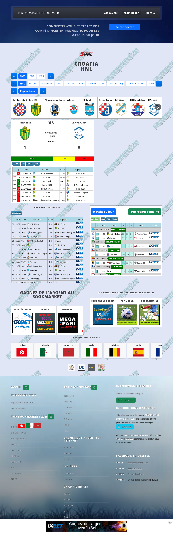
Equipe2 (29, 164)
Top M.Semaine (149, 300)
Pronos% (95, 219)
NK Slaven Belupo (137, 100)
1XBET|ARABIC (18, 438)
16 (97, 263)
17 (97, 234)
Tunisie (67, 493)
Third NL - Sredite (74, 83)
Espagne (67, 499)
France (67, 517)
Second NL (47, 83)
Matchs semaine (18, 408)
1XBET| (18, 427)
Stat (37, 164)
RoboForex (69, 396)
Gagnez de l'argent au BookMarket (47, 294)
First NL (33, 83)
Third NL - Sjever (135, 83)
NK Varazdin (152, 100)
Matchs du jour (103, 211)
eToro (66, 430)
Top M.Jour (127, 300)
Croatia (150, 13)
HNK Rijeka (119, 100)
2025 (22, 76)
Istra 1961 (33, 100)
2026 (31, 76)
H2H (23, 164)
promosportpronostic (138, 462)
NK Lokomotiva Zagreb (55, 100)
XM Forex (68, 407)
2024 (41, 76)
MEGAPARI (67, 309)
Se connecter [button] (125, 27)
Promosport (131, 13)
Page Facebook (135, 468)
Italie (66, 511)
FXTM (66, 425)
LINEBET (15, 456)
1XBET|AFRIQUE (22, 309)
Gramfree (68, 453)
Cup (59, 83)
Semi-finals (117, 267)
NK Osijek (87, 100)
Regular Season (28, 90)
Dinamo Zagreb (105, 100)
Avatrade (68, 401)
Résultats (16, 213)
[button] (26, 387)
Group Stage (114, 250)
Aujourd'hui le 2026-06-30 (22, 402)
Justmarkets (69, 413)
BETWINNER (17, 473)
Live (103, 219)
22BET (14, 479)
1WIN (13, 467)
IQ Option (68, 419)
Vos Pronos (112, 219)
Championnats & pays (86, 337)
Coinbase (68, 479)
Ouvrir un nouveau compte (129, 393)
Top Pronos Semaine (144, 211)
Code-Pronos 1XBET (103, 300)
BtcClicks (68, 459)
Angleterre (68, 505)
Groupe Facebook (136, 474)
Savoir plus (126, 426)
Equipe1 (16, 164)
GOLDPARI (16, 450)
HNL (22, 83)
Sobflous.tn (69, 473)
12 (97, 247)
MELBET (45, 309)
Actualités (111, 13)
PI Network (69, 447)
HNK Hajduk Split (19, 100)
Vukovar (70, 100)
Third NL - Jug (116, 83)
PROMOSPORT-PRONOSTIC (39, 12)
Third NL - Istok (96, 83)
